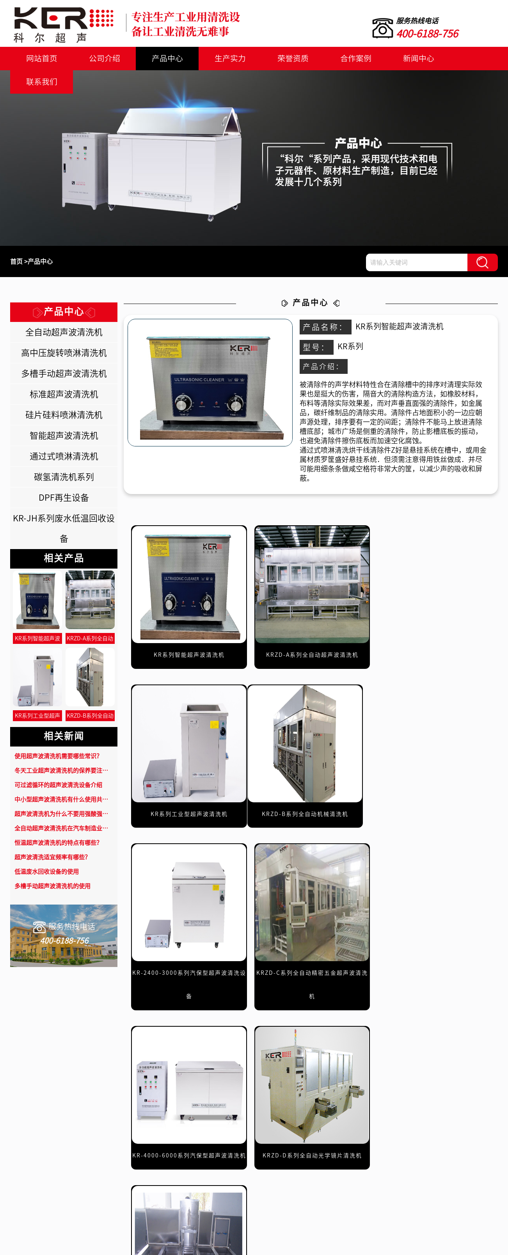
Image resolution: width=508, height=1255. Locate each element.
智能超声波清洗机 (64, 435)
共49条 (223, 1057)
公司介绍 (101, 58)
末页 (401, 1057)
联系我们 (467, 58)
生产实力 (223, 58)
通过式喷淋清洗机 (64, 456)
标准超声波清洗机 (64, 394)
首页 (16, 261)
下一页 (368, 1057)
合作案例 (345, 58)
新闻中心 (406, 58)
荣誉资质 (284, 58)
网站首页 (40, 58)
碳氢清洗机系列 (64, 477)
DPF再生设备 (64, 497)
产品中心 (162, 58)
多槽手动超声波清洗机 (64, 373)
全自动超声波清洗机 (64, 332)
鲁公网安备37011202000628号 (299, 1245)
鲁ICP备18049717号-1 (216, 1245)
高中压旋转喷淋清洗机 (64, 352)
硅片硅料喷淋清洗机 (64, 415)
